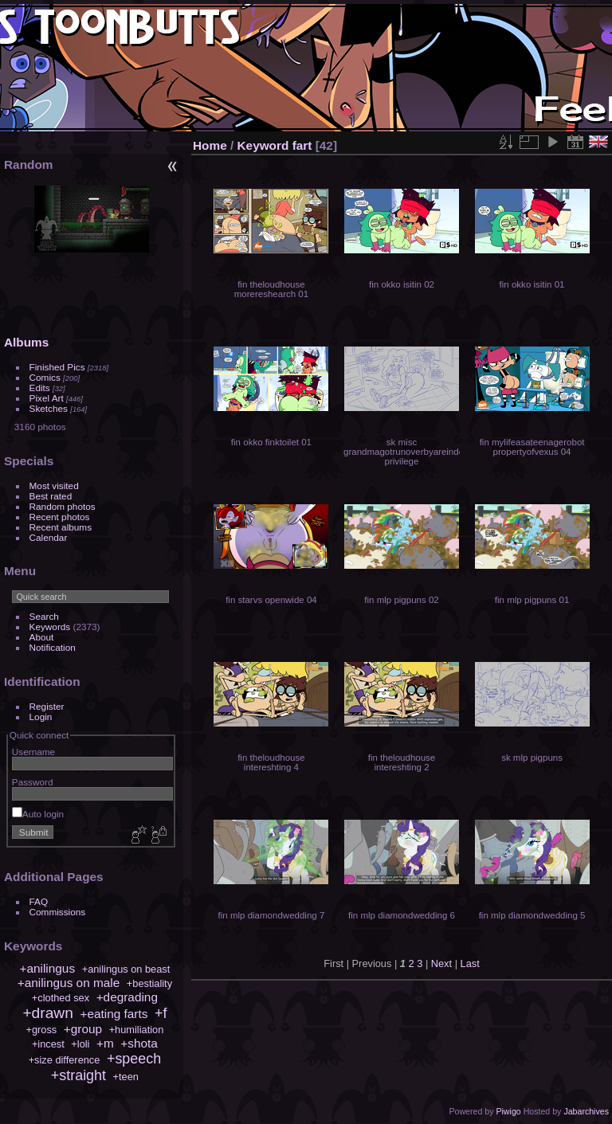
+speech (134, 1059)
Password (32, 782)
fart (302, 145)
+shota (139, 1043)
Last (470, 963)
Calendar (48, 537)
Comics (45, 377)
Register (47, 706)
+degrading (127, 997)
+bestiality (149, 983)
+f (161, 1013)
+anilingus (47, 968)
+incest (48, 1044)
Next (441, 963)
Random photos (62, 506)
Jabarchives (586, 1111)
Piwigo (508, 1111)
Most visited (54, 485)
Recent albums (60, 527)
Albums (26, 342)
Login (41, 716)
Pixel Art (46, 398)
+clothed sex (60, 998)
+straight (78, 1075)
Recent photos (59, 516)
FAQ (39, 901)
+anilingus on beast (126, 969)
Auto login (38, 814)
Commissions (57, 912)
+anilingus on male (69, 982)
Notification (52, 647)
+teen (126, 1077)
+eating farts (113, 1013)
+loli (80, 1044)
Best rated (51, 496)
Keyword (263, 145)
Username (33, 751)
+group (83, 1029)
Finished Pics (57, 367)
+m (105, 1043)
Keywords (50, 626)
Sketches (48, 408)
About (41, 637)
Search (44, 616)
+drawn (47, 1013)
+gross (41, 1030)
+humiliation (136, 1030)
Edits (39, 387)
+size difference (64, 1060)
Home (210, 145)
